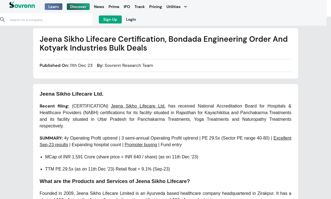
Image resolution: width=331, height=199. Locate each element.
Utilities (177, 6)
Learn (53, 6)
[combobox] (48, 19)
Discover (78, 6)
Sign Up (110, 19)
